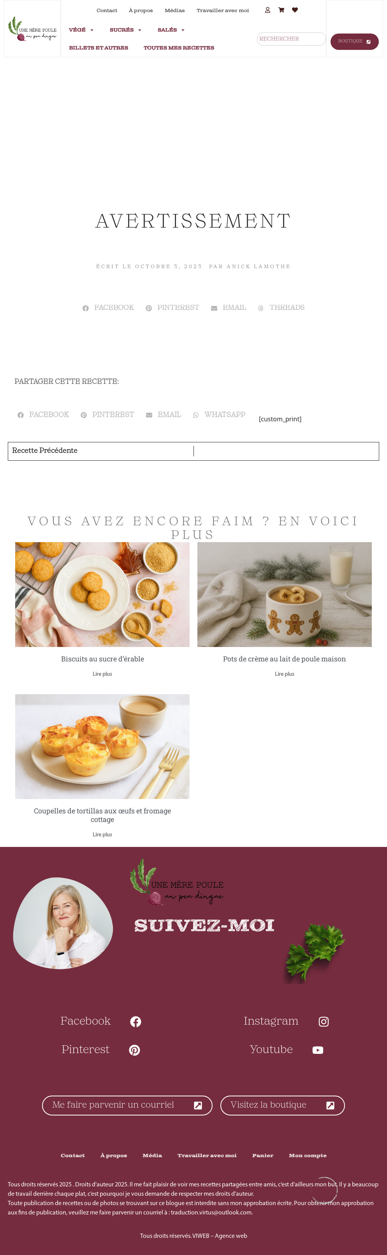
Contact (107, 10)
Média (152, 1155)
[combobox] (291, 39)
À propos (141, 10)
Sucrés (126, 30)
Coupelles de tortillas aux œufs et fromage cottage (102, 815)
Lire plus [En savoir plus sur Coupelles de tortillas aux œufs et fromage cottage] (102, 835)
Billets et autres (98, 48)
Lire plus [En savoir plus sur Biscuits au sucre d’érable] (102, 674)
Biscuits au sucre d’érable (102, 658)
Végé (81, 30)
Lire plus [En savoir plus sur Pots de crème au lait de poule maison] (284, 674)
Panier (262, 1155)
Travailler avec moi (223, 10)
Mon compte (308, 1155)
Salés (171, 30)
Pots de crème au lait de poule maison (284, 658)
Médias (175, 10)
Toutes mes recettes (179, 48)
